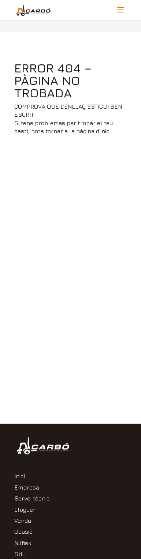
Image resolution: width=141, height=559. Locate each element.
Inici (19, 476)
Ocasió (23, 531)
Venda (22, 520)
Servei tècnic (32, 498)
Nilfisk (22, 543)
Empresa (26, 487)
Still (20, 554)
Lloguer (25, 509)
